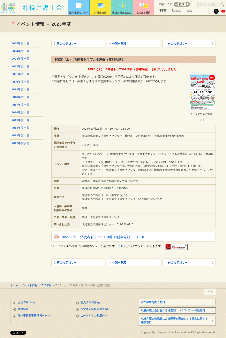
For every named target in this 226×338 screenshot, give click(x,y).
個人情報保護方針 (91, 302)
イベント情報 (29, 285)
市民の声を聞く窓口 (153, 302)
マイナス (175, 4)
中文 (189, 10)
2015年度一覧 (20, 120)
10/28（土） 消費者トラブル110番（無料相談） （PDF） (104, 237)
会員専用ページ (27, 302)
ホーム (14, 285)
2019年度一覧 (20, 89)
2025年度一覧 (20, 43)
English (176, 10)
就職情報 (23, 308)
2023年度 (45, 285)
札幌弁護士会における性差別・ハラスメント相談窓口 (173, 310)
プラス (188, 4)
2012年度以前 (20, 143)
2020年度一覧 (20, 81)
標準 (181, 4)
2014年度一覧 (20, 127)
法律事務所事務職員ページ (34, 315)
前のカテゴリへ (67, 43)
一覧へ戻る (119, 43)
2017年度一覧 (20, 104)
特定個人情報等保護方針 (95, 308)
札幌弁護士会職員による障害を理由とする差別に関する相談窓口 (174, 320)
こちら (122, 246)
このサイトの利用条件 (94, 315)
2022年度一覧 (20, 66)
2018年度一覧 (20, 97)
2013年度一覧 (20, 135)
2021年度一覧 (20, 74)
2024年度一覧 (20, 51)
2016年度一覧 (20, 112)
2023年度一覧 (20, 58)
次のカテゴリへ (178, 43)
